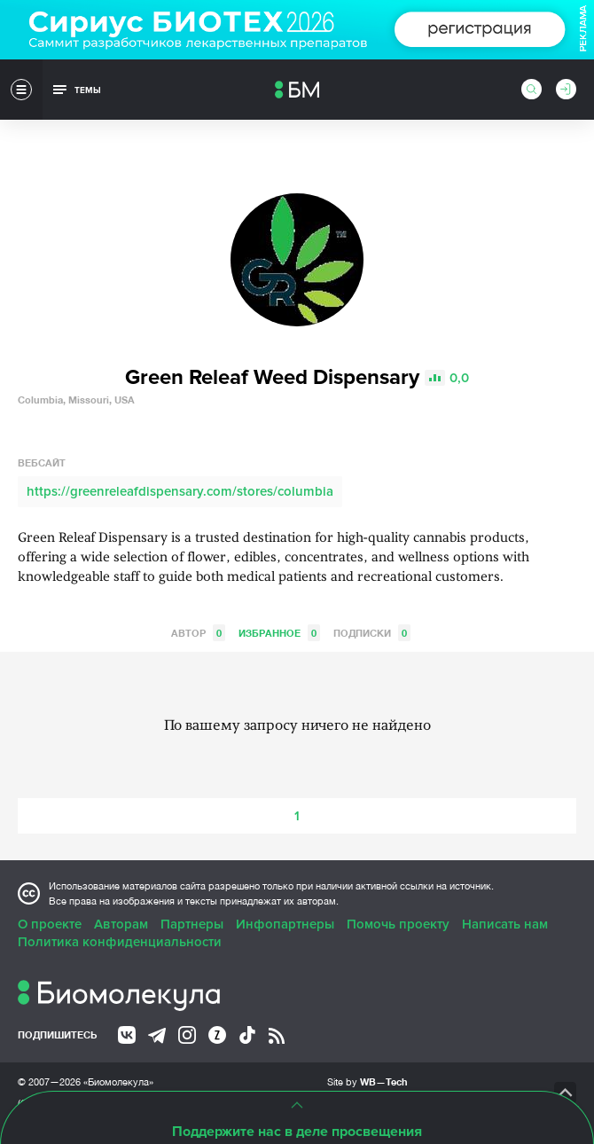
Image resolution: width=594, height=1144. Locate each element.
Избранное (279, 632)
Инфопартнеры (285, 924)
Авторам (121, 924)
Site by (367, 1081)
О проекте (50, 924)
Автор (198, 632)
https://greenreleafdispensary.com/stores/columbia (180, 491)
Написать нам (505, 924)
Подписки (371, 632)
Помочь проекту (398, 924)
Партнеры (191, 924)
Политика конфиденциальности (120, 942)
